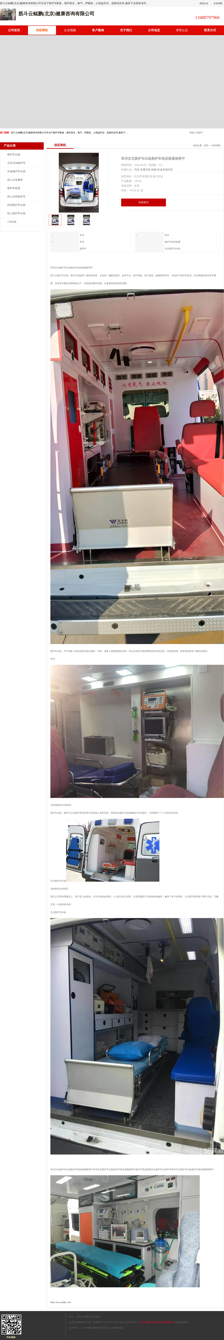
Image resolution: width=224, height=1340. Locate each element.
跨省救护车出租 (16, 205)
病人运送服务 (15, 179)
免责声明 (97, 1328)
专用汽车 (145, 169)
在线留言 (143, 202)
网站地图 (118, 1328)
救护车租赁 (13, 188)
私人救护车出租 (16, 213)
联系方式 (210, 30)
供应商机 (42, 30)
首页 (206, 145)
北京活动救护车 (16, 163)
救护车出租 (13, 154)
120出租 (11, 221)
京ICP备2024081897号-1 (127, 1322)
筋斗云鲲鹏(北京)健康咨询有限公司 (156, 1322)
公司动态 (154, 30)
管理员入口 (107, 1328)
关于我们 (126, 30)
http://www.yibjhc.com (60, 1302)
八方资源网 (86, 1328)
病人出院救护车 (16, 196)
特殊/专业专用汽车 (162, 169)
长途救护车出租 (16, 171)
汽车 (136, 169)
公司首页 (14, 30)
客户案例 (98, 30)
